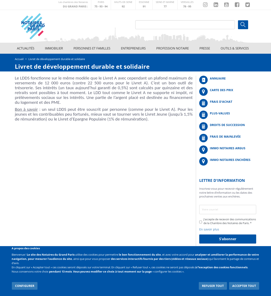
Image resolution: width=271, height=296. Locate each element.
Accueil (19, 59)
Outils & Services (235, 48)
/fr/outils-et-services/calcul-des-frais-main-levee (227, 138)
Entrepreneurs (133, 48)
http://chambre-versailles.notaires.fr (187, 5)
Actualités (25, 48)
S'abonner (227, 239)
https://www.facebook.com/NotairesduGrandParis (237, 5)
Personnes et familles (91, 48)
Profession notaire (172, 48)
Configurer (24, 285)
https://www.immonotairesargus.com (227, 149)
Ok (243, 24)
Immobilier (54, 48)
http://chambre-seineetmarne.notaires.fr (165, 5)
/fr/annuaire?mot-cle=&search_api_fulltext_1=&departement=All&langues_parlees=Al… (227, 80)
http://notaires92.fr (123, 5)
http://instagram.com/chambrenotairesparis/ (205, 5)
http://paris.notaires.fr (101, 5)
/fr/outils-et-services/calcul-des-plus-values (227, 115)
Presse (204, 48)
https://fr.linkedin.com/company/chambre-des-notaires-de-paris (216, 5)
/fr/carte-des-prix (227, 91)
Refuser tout (213, 285)
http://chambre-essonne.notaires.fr (144, 5)
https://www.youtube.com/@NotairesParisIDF (226, 5)
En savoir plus (209, 229)
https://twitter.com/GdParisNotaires (247, 5)
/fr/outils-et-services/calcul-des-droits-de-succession (227, 126)
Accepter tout (244, 285)
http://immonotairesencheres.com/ (227, 161)
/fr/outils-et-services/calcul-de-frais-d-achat (227, 103)
